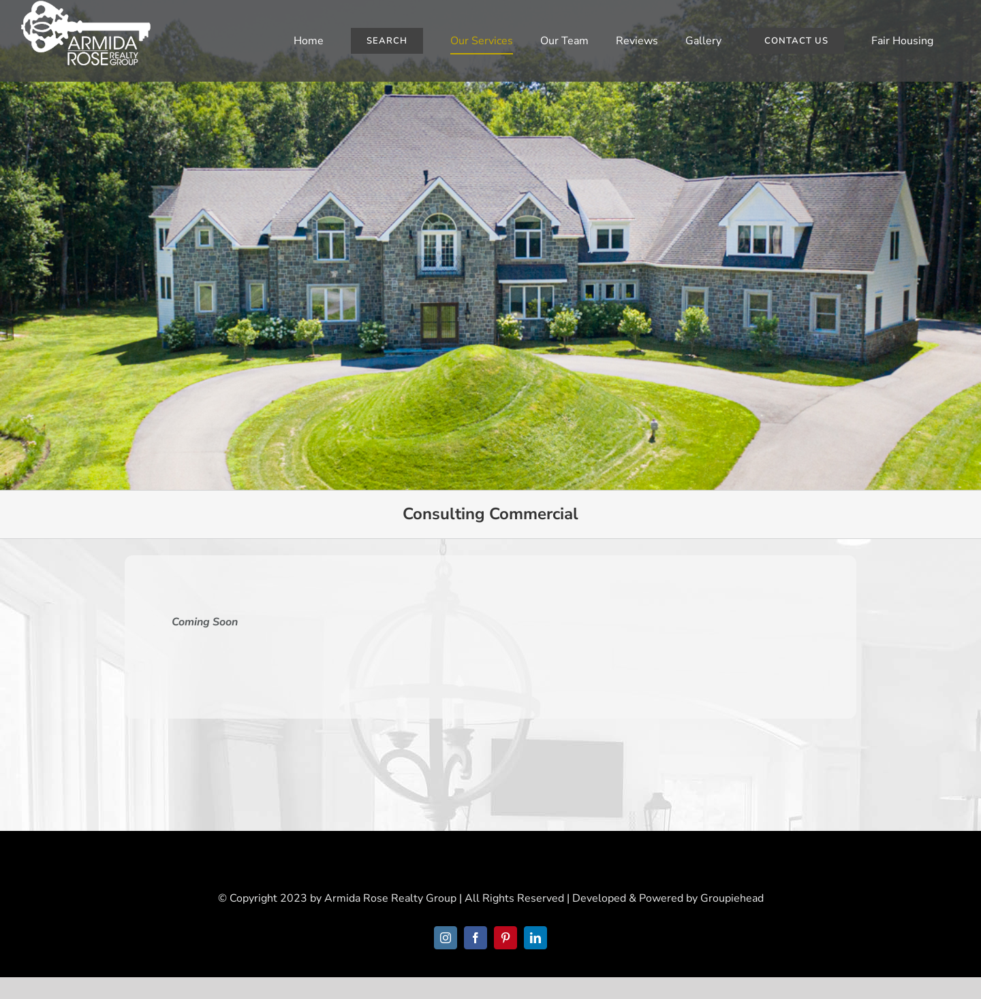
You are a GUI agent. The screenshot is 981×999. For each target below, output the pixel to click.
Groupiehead (732, 898)
